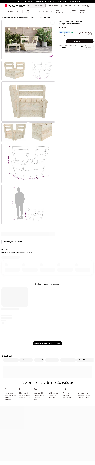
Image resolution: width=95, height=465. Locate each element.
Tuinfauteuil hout (26, 360)
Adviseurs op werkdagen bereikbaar (53, 395)
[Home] (2, 17)
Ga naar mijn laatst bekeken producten (47, 343)
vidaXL (64, 47)
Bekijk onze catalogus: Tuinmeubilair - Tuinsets (16, 252)
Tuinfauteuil (46, 17)
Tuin (5, 17)
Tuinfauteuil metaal (10, 360)
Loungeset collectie (21, 17)
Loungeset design (52, 360)
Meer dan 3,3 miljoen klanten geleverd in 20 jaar (39, 396)
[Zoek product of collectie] (29, 5)
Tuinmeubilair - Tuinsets (35, 17)
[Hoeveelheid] (62, 41)
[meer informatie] (91, 34)
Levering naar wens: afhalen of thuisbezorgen (84, 395)
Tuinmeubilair (11, 17)
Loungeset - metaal (68, 360)
